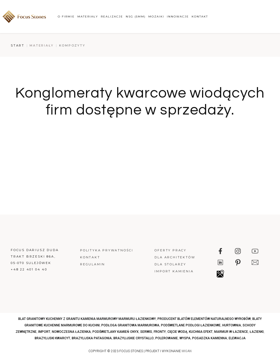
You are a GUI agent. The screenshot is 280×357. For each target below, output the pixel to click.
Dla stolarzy (170, 264)
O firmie (66, 16)
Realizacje (112, 16)
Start (17, 45)
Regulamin (92, 264)
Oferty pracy (170, 250)
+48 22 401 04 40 (29, 269)
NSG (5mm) (136, 16)
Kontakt (200, 16)
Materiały (87, 16)
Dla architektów (175, 257)
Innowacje (178, 16)
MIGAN (187, 351)
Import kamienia (174, 271)
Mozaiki (156, 16)
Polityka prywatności (106, 250)
